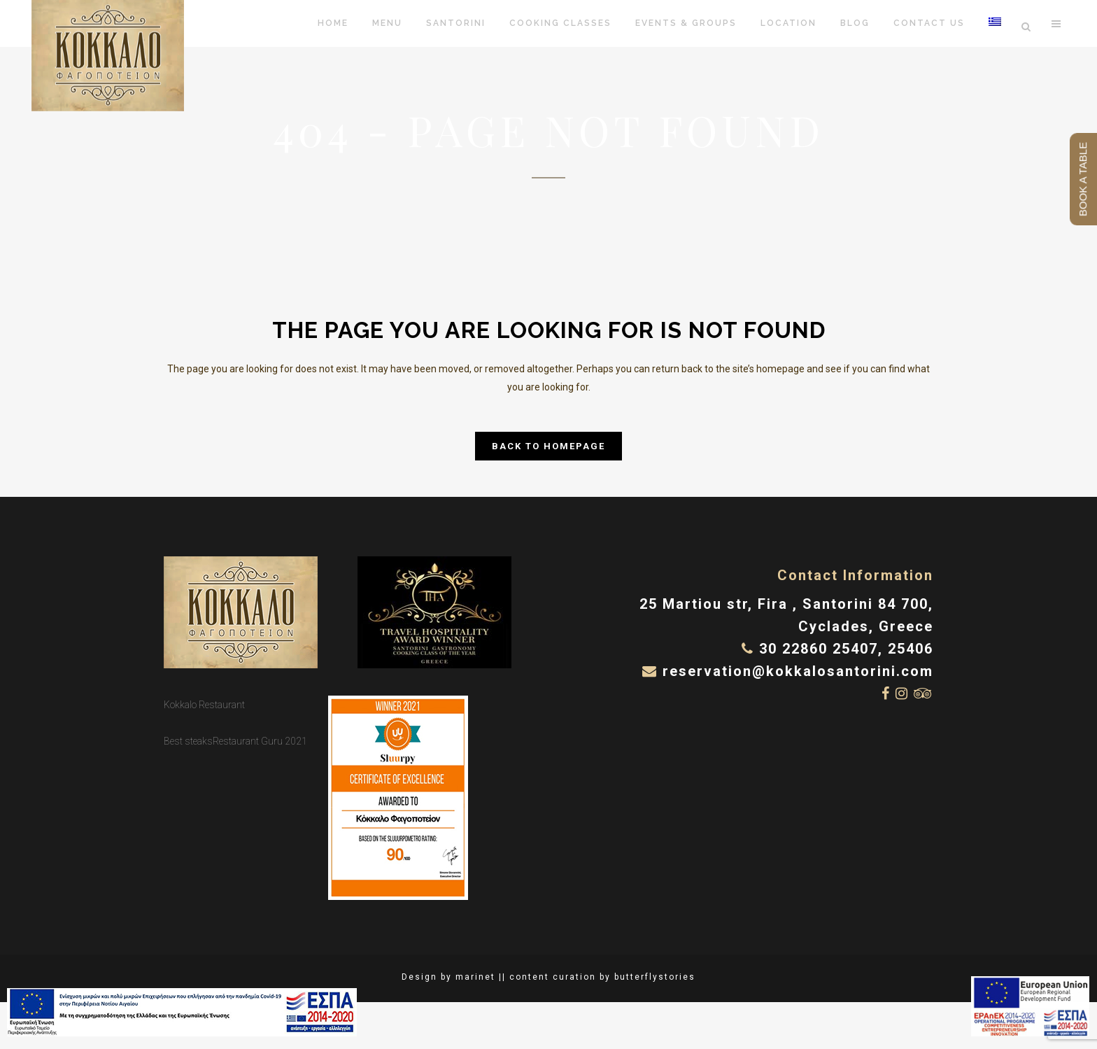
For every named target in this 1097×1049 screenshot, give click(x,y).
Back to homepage (548, 446)
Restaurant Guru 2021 (260, 741)
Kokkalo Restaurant (204, 704)
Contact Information (855, 575)
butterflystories (654, 977)
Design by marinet (448, 977)
